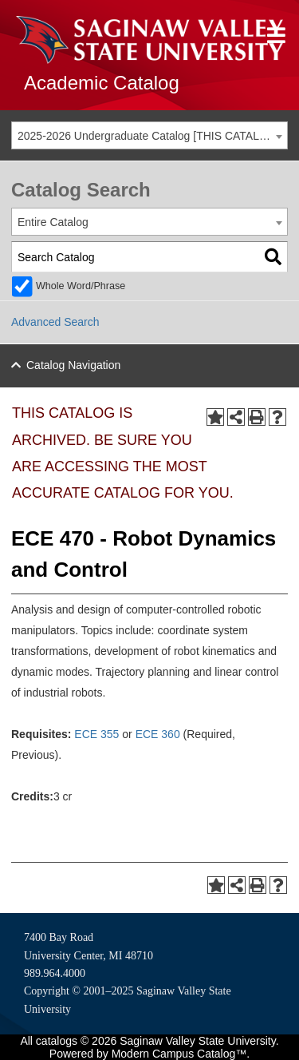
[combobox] (149, 135)
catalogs (56, 1040)
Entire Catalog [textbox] (53, 222)
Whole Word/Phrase (80, 286)
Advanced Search (55, 322)
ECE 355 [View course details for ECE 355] (96, 734)
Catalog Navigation (73, 365)
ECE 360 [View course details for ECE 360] (158, 734)
